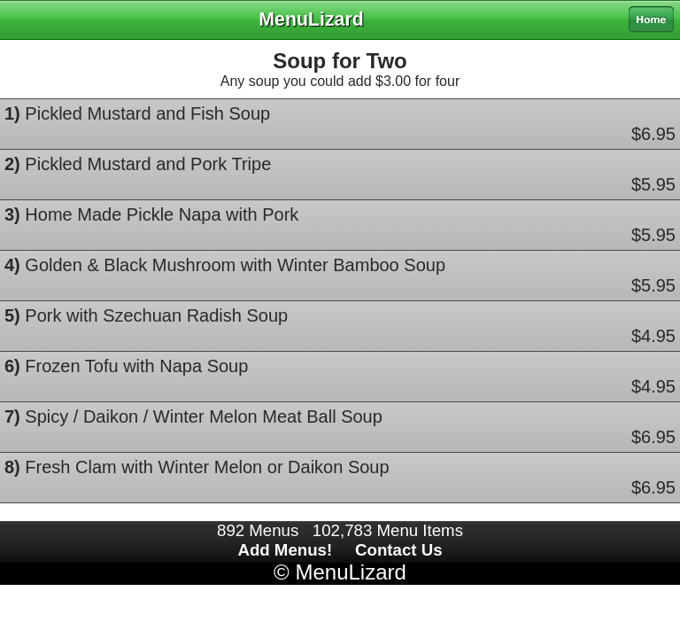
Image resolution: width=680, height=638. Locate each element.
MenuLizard (350, 572)
